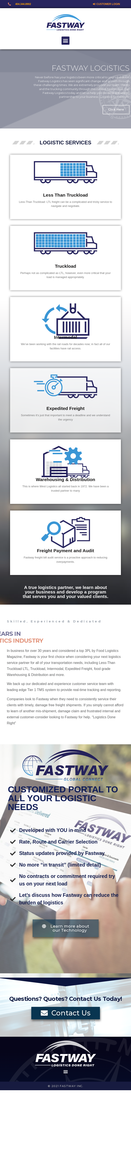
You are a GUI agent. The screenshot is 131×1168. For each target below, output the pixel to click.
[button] (66, 41)
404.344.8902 (23, 4)
